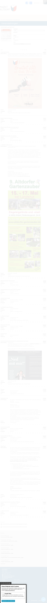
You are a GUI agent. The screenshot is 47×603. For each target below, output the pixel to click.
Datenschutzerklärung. (10, 590)
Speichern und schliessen (8, 600)
